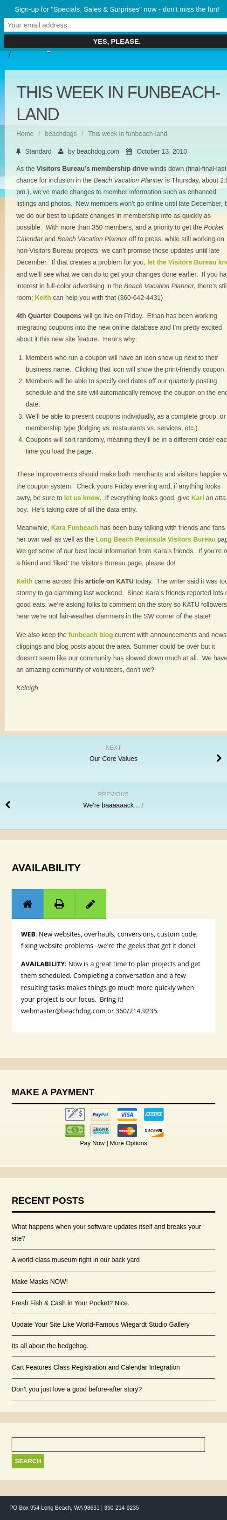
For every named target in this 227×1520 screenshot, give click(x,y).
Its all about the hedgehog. (50, 1346)
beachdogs (61, 133)
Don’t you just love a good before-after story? (77, 1389)
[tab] (27, 903)
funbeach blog (91, 634)
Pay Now (93, 1143)
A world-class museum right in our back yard (76, 1259)
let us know (81, 498)
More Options (127, 1143)
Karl (198, 498)
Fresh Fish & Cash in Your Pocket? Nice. (71, 1303)
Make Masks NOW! (40, 1281)
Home (25, 133)
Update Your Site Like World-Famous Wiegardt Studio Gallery (101, 1324)
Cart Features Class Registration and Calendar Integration (96, 1367)
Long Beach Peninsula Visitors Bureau (155, 539)
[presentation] (27, 904)
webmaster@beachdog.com (63, 1010)
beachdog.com (97, 151)
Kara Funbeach (74, 527)
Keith (43, 297)
